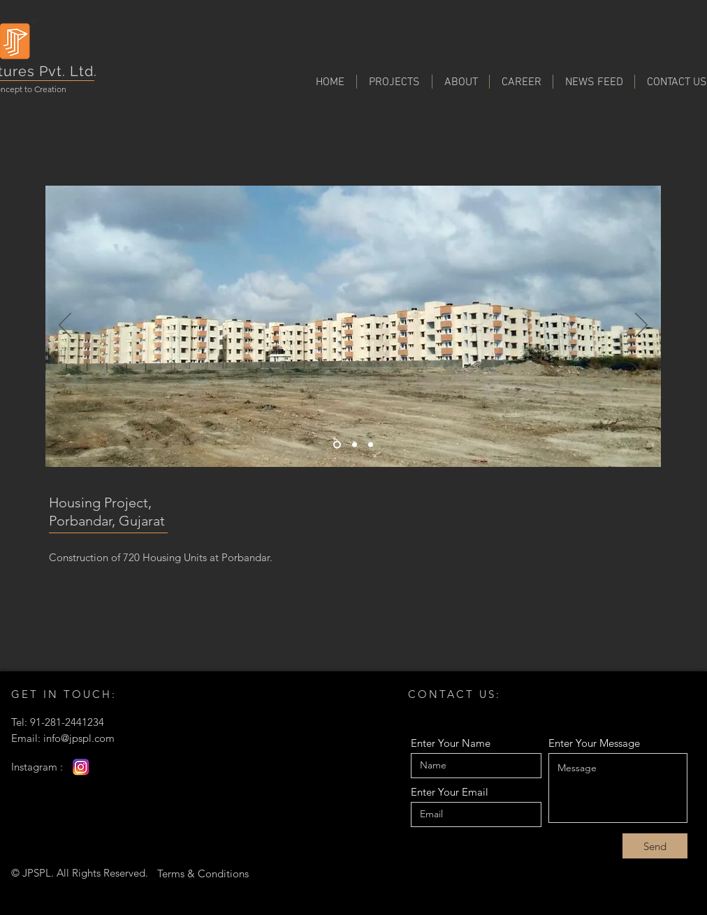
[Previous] (65, 326)
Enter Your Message (594, 743)
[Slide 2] (370, 444)
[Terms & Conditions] (203, 873)
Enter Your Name (450, 743)
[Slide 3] (337, 445)
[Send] (654, 845)
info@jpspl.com (79, 738)
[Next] (641, 326)
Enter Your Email (449, 792)
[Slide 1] (354, 444)
